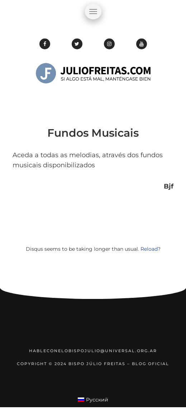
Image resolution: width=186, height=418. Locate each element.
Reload (149, 249)
